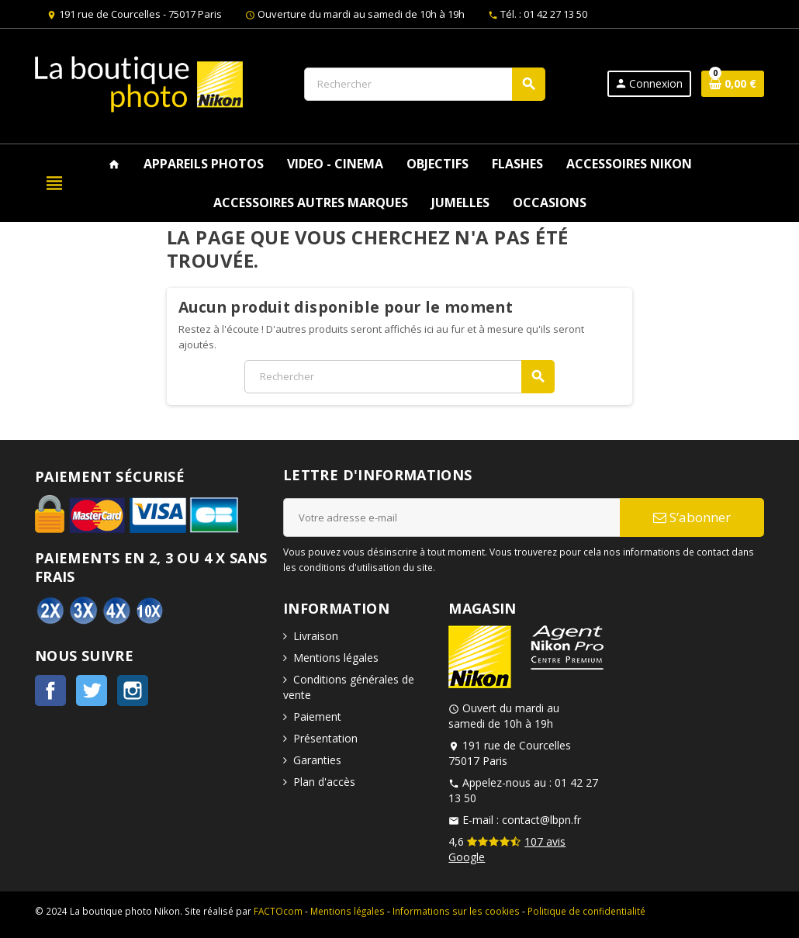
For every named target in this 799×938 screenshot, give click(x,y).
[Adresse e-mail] (451, 517)
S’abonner (692, 517)
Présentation (325, 738)
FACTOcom (278, 911)
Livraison (315, 635)
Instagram (132, 690)
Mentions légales (336, 657)
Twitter (91, 690)
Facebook (50, 690)
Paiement (317, 716)
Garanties (317, 760)
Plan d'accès (324, 781)
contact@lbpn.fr (541, 819)
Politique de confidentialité (586, 911)
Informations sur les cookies (456, 911)
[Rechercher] (424, 84)
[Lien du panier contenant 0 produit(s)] (732, 84)
